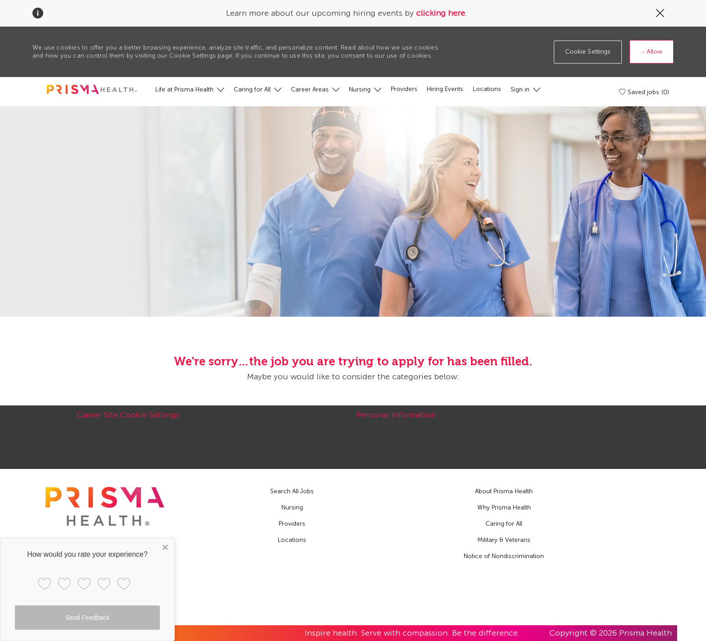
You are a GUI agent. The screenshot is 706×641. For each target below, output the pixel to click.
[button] (588, 52)
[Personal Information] (396, 419)
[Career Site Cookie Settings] (128, 419)
